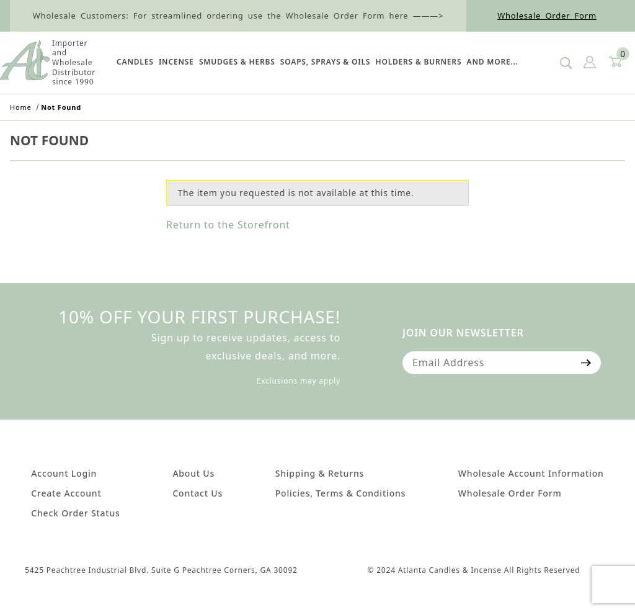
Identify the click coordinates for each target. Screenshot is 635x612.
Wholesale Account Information (531, 473)
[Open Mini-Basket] (614, 62)
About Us (193, 473)
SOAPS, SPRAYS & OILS (325, 61)
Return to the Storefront (228, 225)
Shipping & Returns (319, 473)
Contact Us (197, 493)
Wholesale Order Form (547, 15)
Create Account (66, 493)
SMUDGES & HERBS (237, 61)
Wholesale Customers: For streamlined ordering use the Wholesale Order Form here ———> (238, 15)
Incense (176, 61)
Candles (135, 61)
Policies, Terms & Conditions (340, 493)
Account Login (64, 473)
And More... (492, 61)
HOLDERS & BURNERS (419, 61)
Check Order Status (75, 513)
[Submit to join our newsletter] (586, 362)
